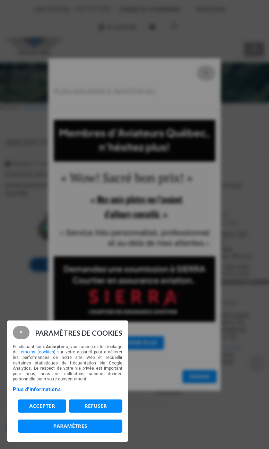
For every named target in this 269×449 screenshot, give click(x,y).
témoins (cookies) (37, 352)
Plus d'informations (37, 389)
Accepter (42, 405)
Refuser (96, 405)
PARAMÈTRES (70, 425)
